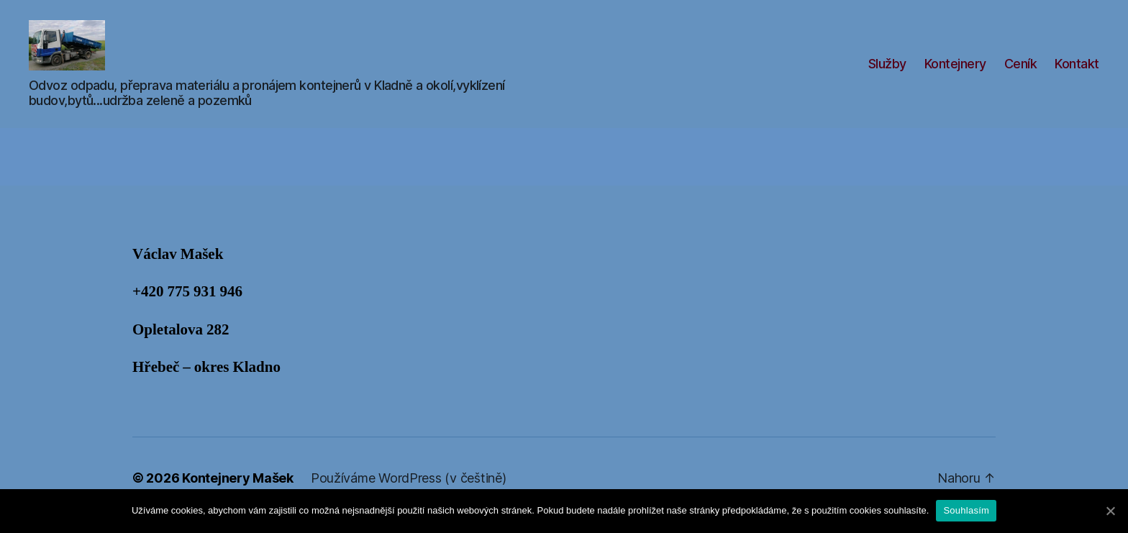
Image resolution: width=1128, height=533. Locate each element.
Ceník (1020, 70)
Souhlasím (966, 510)
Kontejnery (955, 70)
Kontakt (1077, 70)
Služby (887, 70)
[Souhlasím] (1110, 511)
